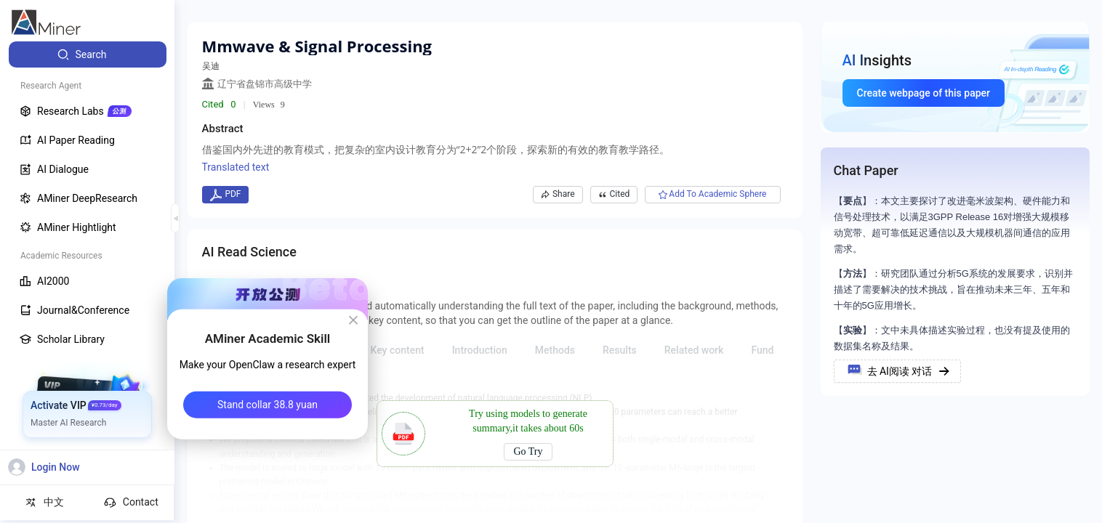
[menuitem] (87, 54)
